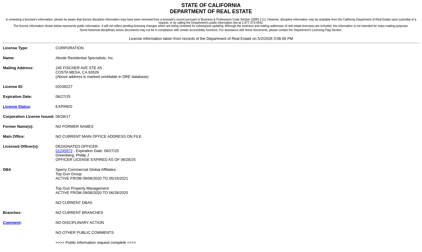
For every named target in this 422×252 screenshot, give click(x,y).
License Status (16, 106)
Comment (12, 222)
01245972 (64, 151)
